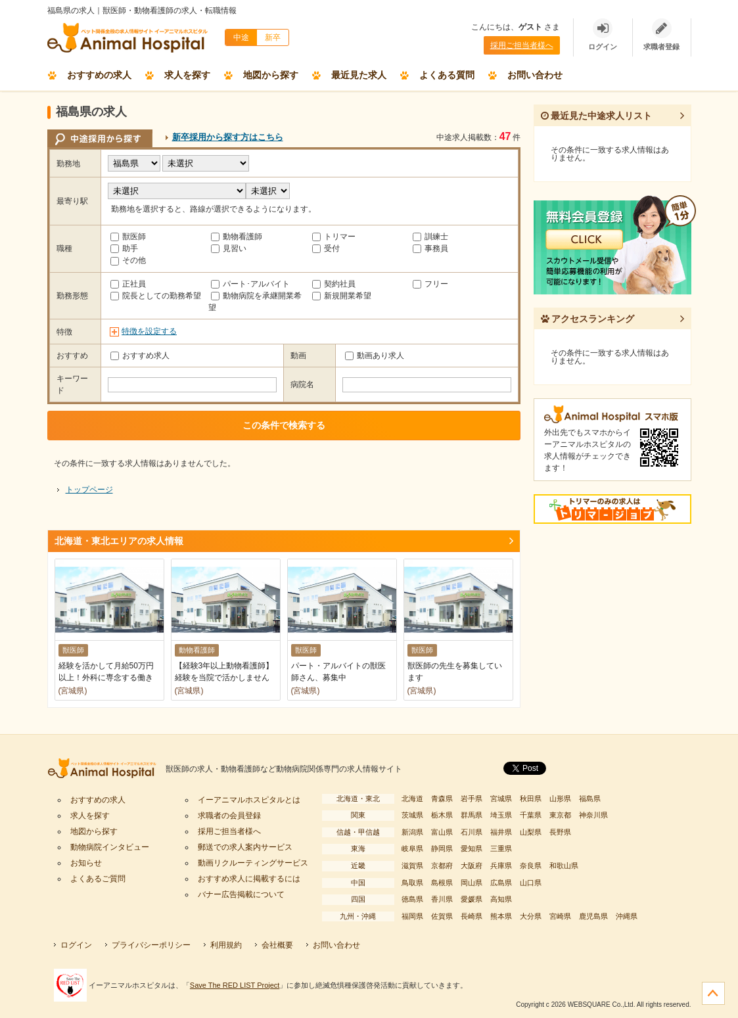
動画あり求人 (374, 355)
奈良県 (531, 865)
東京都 (560, 815)
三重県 (501, 848)
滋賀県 (412, 865)
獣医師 (128, 236)
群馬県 (471, 815)
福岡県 (412, 916)
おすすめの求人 (99, 75)
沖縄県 (626, 916)
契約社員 (334, 284)
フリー (430, 284)
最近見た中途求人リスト (597, 115)
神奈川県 (593, 815)
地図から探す (270, 75)
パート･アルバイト (250, 284)
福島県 (590, 798)
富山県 (442, 832)
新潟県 (412, 832)
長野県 (560, 832)
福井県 (501, 832)
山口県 (531, 883)
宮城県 (501, 798)
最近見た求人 (358, 75)
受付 (326, 248)
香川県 (442, 899)
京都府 (442, 865)
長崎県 (471, 916)
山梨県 (531, 832)
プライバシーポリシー (151, 945)
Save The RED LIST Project (235, 985)
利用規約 (226, 945)
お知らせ (86, 863)
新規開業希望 (341, 295)
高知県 (501, 899)
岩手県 (471, 798)
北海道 (412, 798)
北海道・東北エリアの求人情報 (119, 541)
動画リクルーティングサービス (253, 863)
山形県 (560, 798)
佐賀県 (442, 916)
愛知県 (471, 848)
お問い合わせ (535, 75)
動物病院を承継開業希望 (255, 301)
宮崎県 (560, 916)
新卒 (273, 37)
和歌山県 (563, 865)
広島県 (501, 883)
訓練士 (430, 236)
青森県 (442, 798)
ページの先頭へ (713, 993)
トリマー (334, 236)
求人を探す (187, 75)
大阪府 (471, 865)
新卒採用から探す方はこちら (227, 137)
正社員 (128, 284)
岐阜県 (412, 848)
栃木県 (442, 815)
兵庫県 (501, 865)
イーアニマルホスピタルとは (249, 799)
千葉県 (531, 815)
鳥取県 (412, 883)
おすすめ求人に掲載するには (249, 878)
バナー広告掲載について (241, 894)
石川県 (471, 832)
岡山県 (471, 883)
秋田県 (531, 798)
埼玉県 (501, 815)
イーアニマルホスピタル (106, 769)
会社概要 (277, 945)
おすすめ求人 (140, 355)
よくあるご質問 (98, 878)
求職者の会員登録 (229, 815)
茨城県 (412, 815)
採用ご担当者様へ (521, 45)
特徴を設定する (149, 331)
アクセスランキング (588, 318)
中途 (241, 37)
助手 (124, 248)
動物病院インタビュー (109, 847)
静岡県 (442, 848)
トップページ (89, 489)
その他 (128, 260)
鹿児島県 (593, 916)
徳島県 (412, 899)
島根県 (442, 883)
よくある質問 (446, 75)
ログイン (76, 945)
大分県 (531, 916)
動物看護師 (236, 236)
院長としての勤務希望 (155, 295)
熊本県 (501, 916)
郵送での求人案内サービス (245, 847)
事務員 (430, 248)
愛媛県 (471, 899)
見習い (228, 248)
